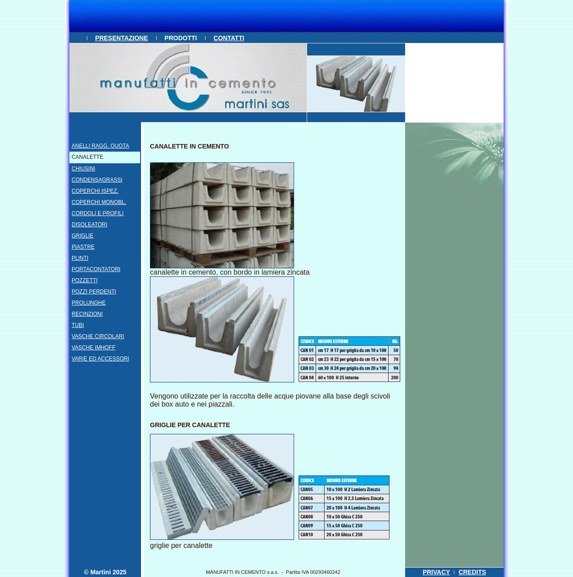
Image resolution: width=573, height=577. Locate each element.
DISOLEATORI (89, 224)
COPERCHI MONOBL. (99, 202)
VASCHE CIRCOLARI (98, 336)
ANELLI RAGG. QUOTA (100, 146)
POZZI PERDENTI (94, 291)
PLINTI (80, 258)
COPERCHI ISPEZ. (95, 191)
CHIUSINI (83, 168)
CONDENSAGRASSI (97, 180)
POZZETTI (85, 280)
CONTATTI (229, 38)
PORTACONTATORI (96, 269)
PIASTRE (83, 247)
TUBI (78, 325)
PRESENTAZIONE (121, 38)
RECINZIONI (87, 314)
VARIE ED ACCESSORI (100, 359)
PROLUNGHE (89, 303)
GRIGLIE (83, 236)
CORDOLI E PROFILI (98, 213)
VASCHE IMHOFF (93, 347)
